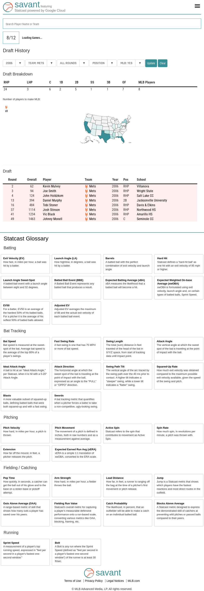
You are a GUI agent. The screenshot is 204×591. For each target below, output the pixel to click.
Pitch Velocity (11, 427)
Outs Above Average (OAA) (19, 503)
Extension (9, 449)
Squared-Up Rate (167, 366)
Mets (92, 186)
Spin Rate (162, 427)
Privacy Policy (94, 580)
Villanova (143, 186)
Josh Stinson (51, 210)
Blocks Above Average (170, 503)
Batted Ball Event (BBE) (68, 280)
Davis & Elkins (146, 205)
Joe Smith (49, 191)
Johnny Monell (52, 219)
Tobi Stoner (50, 205)
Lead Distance (115, 478)
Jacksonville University (152, 200)
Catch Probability (116, 503)
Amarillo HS (144, 214)
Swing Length (114, 341)
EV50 (6, 305)
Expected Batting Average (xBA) (125, 280)
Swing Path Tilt (115, 366)
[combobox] (102, 24)
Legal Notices (116, 580)
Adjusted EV (61, 305)
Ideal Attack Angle (14, 366)
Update (151, 63)
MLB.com (134, 580)
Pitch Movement (65, 427)
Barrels (110, 258)
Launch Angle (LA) (65, 258)
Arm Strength (62, 478)
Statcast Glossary (26, 238)
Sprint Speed (11, 542)
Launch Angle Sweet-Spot (19, 280)
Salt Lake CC (145, 196)
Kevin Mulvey (51, 186)
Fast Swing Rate (64, 341)
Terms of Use (73, 580)
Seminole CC (145, 219)
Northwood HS (146, 210)
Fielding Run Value (65, 503)
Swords (59, 395)
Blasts (7, 395)
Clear (163, 63)
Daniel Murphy (52, 200)
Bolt (57, 542)
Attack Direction (64, 366)
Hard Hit (162, 258)
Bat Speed (9, 341)
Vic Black (49, 214)
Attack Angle (164, 341)
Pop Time (9, 478)
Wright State (145, 191)
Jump (160, 478)
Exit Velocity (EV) (13, 258)
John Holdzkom (53, 196)
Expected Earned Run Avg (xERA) (75, 449)
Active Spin (113, 427)
